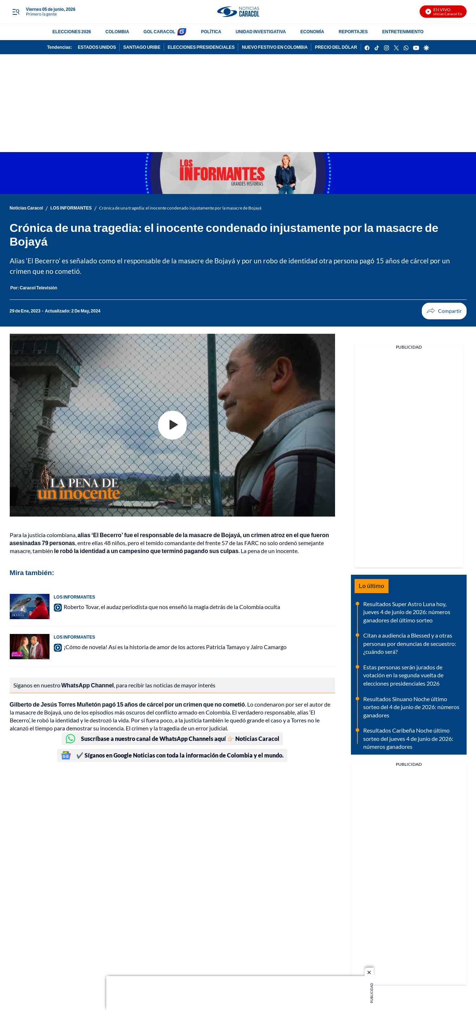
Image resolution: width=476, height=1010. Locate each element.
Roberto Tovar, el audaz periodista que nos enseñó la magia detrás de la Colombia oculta (172, 606)
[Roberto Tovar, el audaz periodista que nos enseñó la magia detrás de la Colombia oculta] (30, 606)
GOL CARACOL (159, 31)
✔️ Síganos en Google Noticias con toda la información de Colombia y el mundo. (172, 755)
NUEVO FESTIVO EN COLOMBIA (275, 47)
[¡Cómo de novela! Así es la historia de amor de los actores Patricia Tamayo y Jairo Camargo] (30, 646)
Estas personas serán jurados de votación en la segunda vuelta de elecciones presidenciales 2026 (403, 675)
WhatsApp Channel (87, 685)
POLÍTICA (211, 31)
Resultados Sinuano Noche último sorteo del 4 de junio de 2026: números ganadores (411, 706)
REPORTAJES (353, 31)
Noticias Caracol (26, 208)
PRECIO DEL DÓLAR (336, 47)
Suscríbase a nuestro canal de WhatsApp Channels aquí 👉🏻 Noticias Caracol (172, 738)
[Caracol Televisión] (38, 287)
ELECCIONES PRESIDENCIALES (201, 47)
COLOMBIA (117, 31)
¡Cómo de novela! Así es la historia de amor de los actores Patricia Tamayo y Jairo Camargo (175, 646)
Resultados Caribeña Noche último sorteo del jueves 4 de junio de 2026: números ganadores (408, 738)
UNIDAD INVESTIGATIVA (261, 31)
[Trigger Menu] (16, 12)
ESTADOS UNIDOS (97, 47)
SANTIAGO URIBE (141, 47)
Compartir (430, 311)
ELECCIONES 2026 (71, 31)
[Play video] (172, 425)
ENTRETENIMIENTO (402, 31)
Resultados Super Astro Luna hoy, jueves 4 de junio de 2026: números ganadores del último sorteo (406, 611)
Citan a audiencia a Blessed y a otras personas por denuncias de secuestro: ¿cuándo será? (409, 643)
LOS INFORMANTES (71, 208)
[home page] (238, 11)
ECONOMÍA (312, 31)
